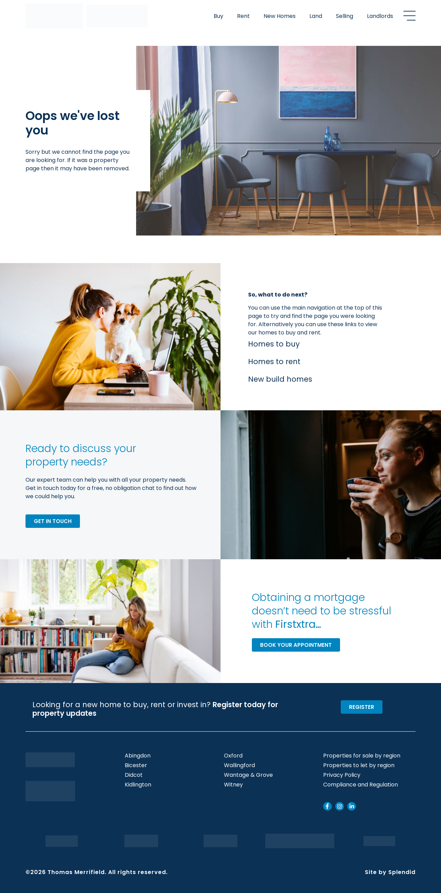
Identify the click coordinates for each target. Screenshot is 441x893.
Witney (233, 784)
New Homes (280, 16)
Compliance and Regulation (360, 784)
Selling (344, 16)
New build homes (280, 379)
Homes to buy (274, 344)
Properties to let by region (358, 765)
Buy (218, 16)
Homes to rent (274, 362)
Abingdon (138, 755)
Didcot (134, 775)
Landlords (380, 16)
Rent (243, 16)
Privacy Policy (341, 775)
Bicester (136, 765)
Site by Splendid (390, 872)
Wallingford (239, 765)
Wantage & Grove (248, 775)
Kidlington (138, 784)
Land (315, 16)
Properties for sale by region (361, 755)
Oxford (233, 755)
